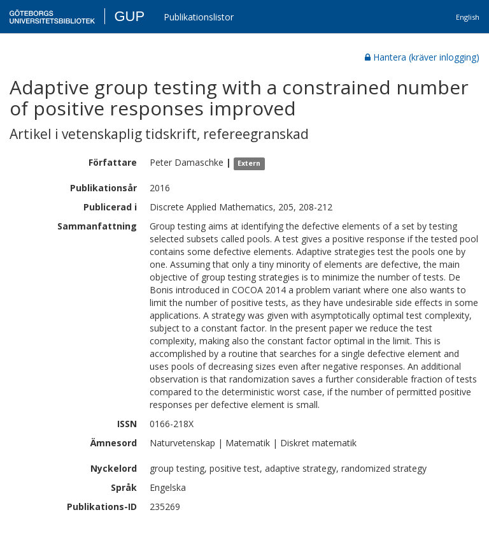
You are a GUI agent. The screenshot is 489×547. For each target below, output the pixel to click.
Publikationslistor (199, 17)
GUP (129, 16)
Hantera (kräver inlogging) (422, 57)
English (467, 17)
